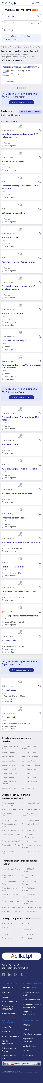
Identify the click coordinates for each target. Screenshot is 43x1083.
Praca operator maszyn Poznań (10, 825)
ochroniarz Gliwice (9, 788)
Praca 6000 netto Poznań (29, 876)
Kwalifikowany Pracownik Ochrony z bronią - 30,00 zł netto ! (21, 366)
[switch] (21, 102)
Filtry (7, 30)
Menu (35, 3)
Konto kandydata (9, 1001)
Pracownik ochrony (10, 444)
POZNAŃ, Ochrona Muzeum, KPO (17, 493)
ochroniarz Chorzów (9, 769)
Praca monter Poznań (10, 820)
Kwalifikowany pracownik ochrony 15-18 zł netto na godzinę (21, 135)
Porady (5, 997)
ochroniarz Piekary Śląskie (29, 747)
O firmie (26, 1025)
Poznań (32, 47)
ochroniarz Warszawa (30, 757)
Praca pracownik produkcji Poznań (28, 836)
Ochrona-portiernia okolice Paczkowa (19, 591)
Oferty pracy (7, 988)
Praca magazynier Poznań (29, 815)
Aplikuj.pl (4, 47)
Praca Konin (6, 934)
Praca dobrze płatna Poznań (9, 889)
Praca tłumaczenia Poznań (29, 902)
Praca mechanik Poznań (11, 830)
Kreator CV (6, 1027)
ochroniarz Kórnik (8, 757)
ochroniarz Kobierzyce (10, 753)
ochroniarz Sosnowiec (10, 773)
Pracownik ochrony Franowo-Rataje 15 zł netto (20, 418)
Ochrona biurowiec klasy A (14, 340)
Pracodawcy (7, 992)
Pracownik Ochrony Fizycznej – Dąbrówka (21, 542)
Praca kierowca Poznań (11, 835)
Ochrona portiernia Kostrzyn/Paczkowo (20, 616)
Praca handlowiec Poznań (8, 853)
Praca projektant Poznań (11, 845)
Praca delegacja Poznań (11, 911)
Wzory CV (6, 1032)
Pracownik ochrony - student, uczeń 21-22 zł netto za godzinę (21, 287)
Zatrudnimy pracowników (13, 213)
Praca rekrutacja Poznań (11, 869)
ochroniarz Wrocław (29, 781)
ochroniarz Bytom (28, 773)
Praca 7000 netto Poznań (28, 889)
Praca (12, 47)
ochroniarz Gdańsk (29, 761)
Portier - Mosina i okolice (13, 567)
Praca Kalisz (26, 923)
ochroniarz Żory (28, 788)
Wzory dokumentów (10, 1036)
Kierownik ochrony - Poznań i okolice (18, 262)
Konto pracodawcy (31, 1000)
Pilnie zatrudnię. (9, 640)
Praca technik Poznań (30, 830)
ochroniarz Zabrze (9, 761)
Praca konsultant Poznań (31, 907)
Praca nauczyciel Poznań (11, 809)
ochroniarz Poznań (29, 753)
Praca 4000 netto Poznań (28, 870)
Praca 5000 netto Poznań (8, 876)
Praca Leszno (7, 938)
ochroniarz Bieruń (8, 777)
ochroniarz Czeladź (29, 769)
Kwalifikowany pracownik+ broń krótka (19, 469)
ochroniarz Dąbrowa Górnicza (9, 782)
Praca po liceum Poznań (11, 901)
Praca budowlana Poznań (28, 896)
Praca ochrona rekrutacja (13, 313)
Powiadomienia (8, 1013)
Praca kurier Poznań (29, 841)
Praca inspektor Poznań (31, 803)
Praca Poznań (7, 923)
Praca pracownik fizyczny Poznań (8, 804)
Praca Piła (5, 927)
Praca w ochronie (10, 237)
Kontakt (26, 1029)
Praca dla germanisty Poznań (10, 896)
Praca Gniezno (27, 934)
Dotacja (26, 1050)
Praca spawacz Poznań (31, 820)
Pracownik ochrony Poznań (14, 518)
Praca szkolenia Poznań (11, 907)
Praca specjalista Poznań (31, 809)
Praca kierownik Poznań (11, 841)
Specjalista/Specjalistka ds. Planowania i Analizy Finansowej (21, 67)
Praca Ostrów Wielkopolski (27, 929)
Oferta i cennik (29, 988)
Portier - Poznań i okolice (13, 161)
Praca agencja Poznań (30, 911)
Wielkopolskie (22, 47)
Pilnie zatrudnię (9, 690)
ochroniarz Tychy (8, 765)
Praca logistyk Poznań (30, 851)
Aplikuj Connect (29, 1046)
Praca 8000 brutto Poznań (29, 883)
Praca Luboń (27, 938)
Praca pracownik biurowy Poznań (31, 846)
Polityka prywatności (32, 1034)
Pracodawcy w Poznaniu (9, 121)
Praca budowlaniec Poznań (9, 815)
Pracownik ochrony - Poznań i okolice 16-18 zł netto (20, 187)
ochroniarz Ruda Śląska (31, 765)
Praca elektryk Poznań (30, 824)
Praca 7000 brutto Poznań (9, 883)
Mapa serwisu (29, 1055)
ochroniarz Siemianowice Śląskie (11, 747)
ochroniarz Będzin (29, 777)
